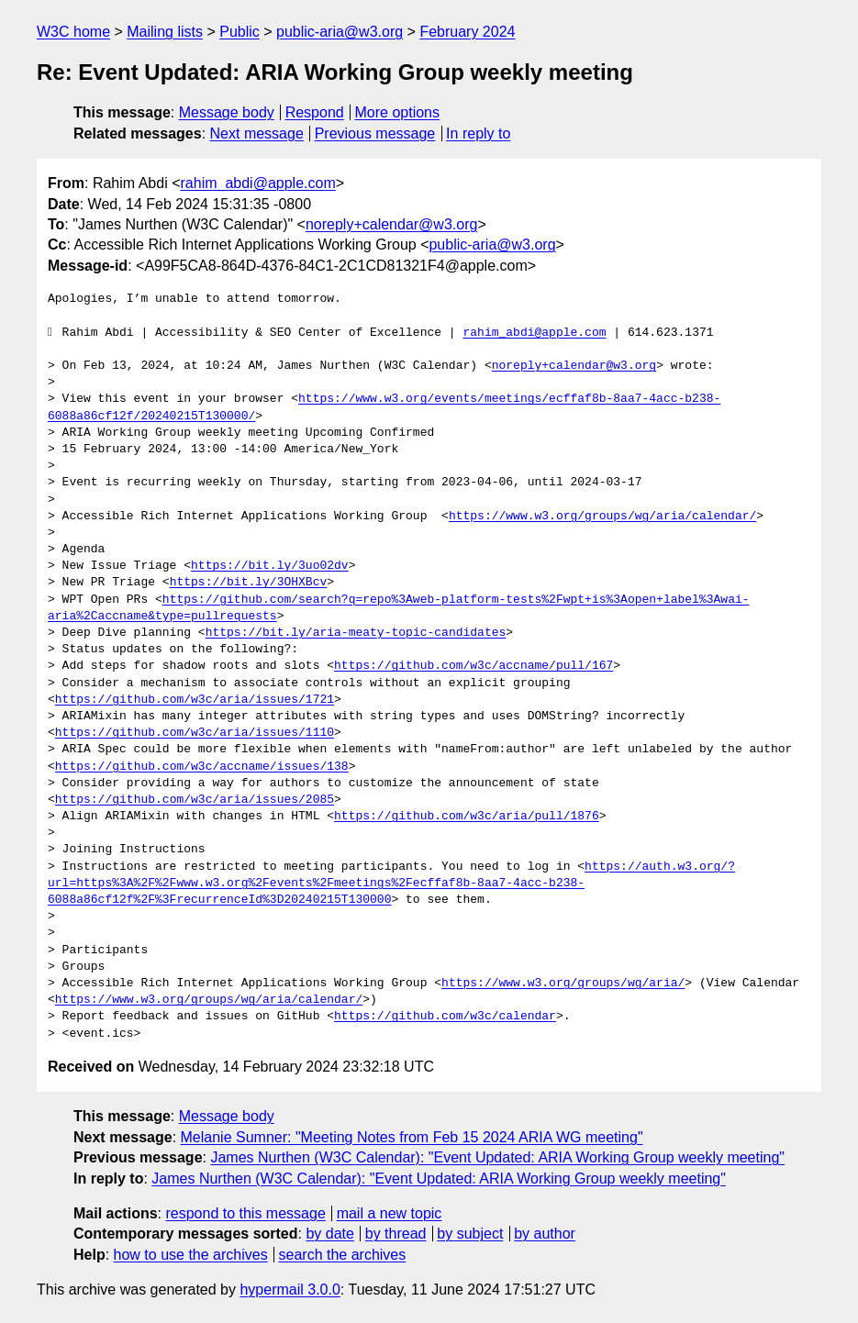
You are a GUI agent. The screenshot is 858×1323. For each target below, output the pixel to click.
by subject (470, 1233)
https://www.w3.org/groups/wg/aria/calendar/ (602, 516)
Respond (314, 112)
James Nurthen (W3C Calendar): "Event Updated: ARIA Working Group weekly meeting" (497, 1157)
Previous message (375, 133)
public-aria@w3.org (339, 31)
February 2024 (467, 31)
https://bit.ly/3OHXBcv (249, 582)
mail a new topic (389, 1213)
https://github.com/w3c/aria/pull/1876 (466, 816)
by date (329, 1233)
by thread (396, 1233)
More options (397, 112)
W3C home (73, 31)
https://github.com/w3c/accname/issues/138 (202, 767)
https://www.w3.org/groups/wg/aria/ (563, 983)
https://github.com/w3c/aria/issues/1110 (194, 733)
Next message (257, 133)
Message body (226, 112)
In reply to (478, 133)
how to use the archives (191, 1254)
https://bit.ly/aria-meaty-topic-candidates (356, 633)
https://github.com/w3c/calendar (445, 1016)
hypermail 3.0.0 (290, 1289)
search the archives (343, 1254)
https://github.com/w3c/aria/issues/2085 (194, 800)
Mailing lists (165, 31)
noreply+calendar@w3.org (391, 224)
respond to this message (245, 1213)
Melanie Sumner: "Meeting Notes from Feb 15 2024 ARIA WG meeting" (412, 1137)
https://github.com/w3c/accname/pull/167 (473, 666)
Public (239, 31)
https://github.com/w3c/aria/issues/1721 (194, 700)
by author (544, 1233)
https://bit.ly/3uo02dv (270, 566)
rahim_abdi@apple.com (258, 183)
